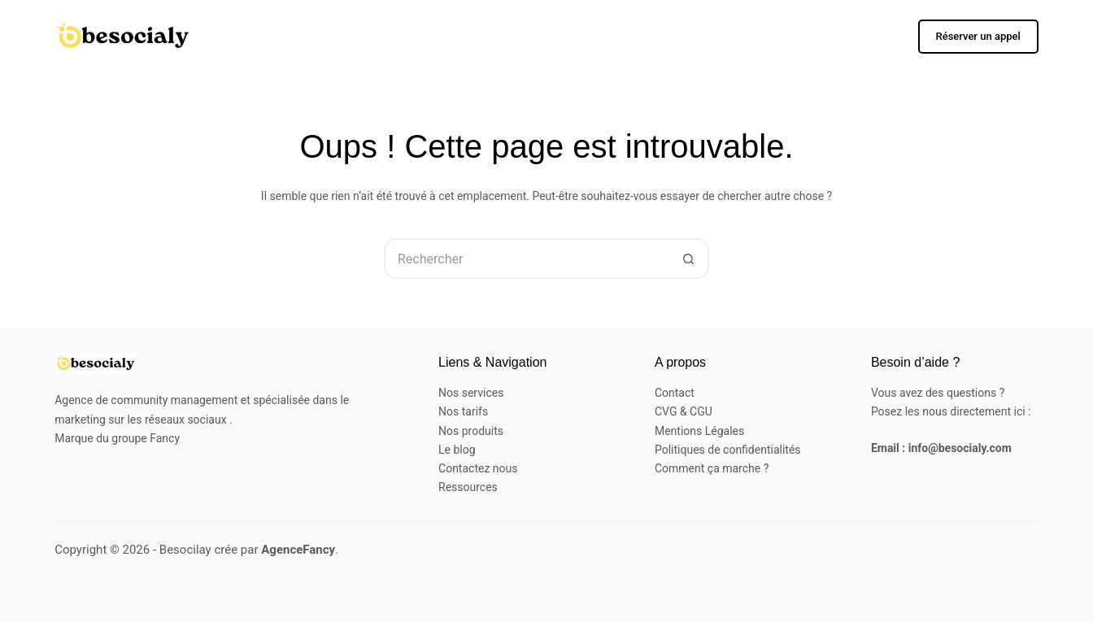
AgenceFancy (298, 549)
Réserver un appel (978, 36)
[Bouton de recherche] (688, 258)
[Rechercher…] (526, 258)
